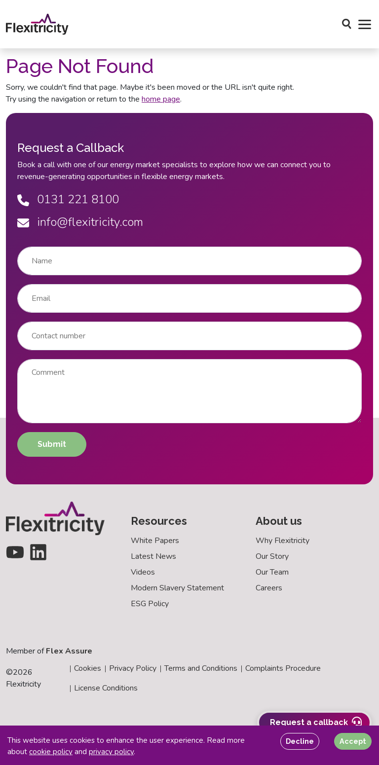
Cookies (87, 668)
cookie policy (51, 752)
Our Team (272, 572)
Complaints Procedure (283, 668)
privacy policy (111, 752)
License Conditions (106, 688)
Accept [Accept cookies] (353, 741)
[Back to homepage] (37, 24)
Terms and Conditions (200, 668)
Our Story (272, 556)
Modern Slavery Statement (177, 588)
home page (161, 99)
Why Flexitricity (282, 540)
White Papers (155, 540)
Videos (143, 572)
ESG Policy (150, 603)
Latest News (153, 556)
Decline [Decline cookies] (300, 741)
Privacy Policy (132, 668)
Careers (269, 588)
